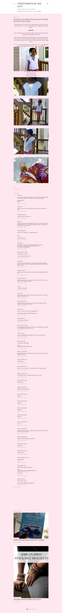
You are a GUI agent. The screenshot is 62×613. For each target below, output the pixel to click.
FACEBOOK (19, 473)
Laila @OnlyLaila (20, 214)
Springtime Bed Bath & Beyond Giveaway (29, 540)
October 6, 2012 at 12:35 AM (22, 484)
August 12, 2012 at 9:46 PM (22, 433)
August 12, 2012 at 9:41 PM (21, 356)
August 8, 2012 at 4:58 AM (21, 239)
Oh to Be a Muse (20, 278)
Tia (17, 286)
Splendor (19, 309)
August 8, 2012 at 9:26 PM (21, 297)
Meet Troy (23, 11)
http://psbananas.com (21, 471)
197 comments (19, 542)
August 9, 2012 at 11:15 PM (21, 321)
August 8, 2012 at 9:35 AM (21, 248)
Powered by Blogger (31, 609)
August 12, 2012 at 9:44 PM (22, 397)
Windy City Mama (21, 351)
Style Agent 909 (20, 301)
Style (28, 11)
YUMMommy (20, 318)
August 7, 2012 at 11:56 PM (21, 218)
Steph (18, 221)
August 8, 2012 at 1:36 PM (21, 289)
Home (18, 11)
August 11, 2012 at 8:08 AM (22, 337)
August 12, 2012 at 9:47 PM (22, 447)
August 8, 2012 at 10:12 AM (22, 266)
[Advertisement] (31, 499)
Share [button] (15, 187)
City (33, 11)
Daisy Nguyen (20, 465)
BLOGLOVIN (19, 472)
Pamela (19, 243)
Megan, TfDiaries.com (21, 457)
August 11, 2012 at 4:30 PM (22, 348)
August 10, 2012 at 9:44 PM (22, 329)
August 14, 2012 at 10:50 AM (22, 475)
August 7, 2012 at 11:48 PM (21, 211)
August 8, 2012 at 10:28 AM (22, 274)
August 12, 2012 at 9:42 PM (22, 369)
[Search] (47, 3)
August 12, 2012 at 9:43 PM (22, 383)
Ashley (18, 206)
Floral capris (16, 44)
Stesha (18, 195)
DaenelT (19, 293)
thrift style (18, 189)
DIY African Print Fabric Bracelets (27, 599)
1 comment (18, 601)
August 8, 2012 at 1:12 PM (21, 282)
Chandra (19, 261)
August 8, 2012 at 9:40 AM (22, 257)
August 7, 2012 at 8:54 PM (21, 203)
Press (39, 11)
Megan (20, 460)
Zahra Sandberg (20, 230)
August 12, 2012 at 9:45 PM (22, 418)
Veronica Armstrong (21, 325)
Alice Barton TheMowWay (22, 336)
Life (36, 11)
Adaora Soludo (20, 341)
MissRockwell (20, 479)
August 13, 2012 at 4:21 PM (21, 462)
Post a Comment (17, 487)
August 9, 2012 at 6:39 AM (21, 305)
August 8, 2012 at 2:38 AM (21, 227)
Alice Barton (19, 333)
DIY (31, 11)
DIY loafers (39, 44)
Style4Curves (20, 270)
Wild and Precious (21, 252)
